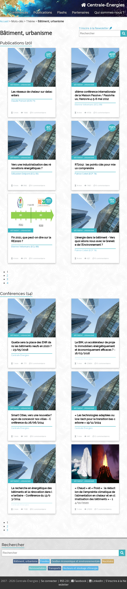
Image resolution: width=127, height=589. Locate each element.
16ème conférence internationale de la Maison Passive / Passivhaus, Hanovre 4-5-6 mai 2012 (95, 95)
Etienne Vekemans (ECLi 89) (25, 246)
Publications (42, 12)
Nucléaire (108, 561)
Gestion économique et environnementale (76, 561)
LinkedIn (96, 581)
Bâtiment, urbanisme (26, 561)
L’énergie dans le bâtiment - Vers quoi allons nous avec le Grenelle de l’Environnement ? (95, 241)
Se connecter (49, 581)
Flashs (62, 12)
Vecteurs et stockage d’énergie (80, 568)
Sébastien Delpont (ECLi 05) (24, 173)
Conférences (18, 12)
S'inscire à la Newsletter (95, 28)
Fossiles (44, 561)
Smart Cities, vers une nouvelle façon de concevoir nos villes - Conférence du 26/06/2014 (31, 419)
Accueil (4, 21)
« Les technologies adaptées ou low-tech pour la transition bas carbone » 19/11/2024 (95, 419)
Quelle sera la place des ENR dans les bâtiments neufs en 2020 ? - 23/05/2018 (31, 346)
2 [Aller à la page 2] (7, 275)
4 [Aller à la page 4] (7, 283)
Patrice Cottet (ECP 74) (85, 173)
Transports (54, 568)
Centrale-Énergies (102, 4)
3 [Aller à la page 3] (7, 279)
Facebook (78, 581)
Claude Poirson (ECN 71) (23, 100)
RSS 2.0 (64, 581)
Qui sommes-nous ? (109, 12)
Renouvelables (37, 568)
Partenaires (80, 12)
